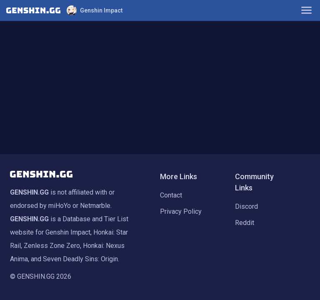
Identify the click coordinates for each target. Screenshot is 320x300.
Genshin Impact (94, 10)
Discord (246, 206)
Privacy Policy (181, 211)
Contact (171, 195)
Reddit (244, 223)
